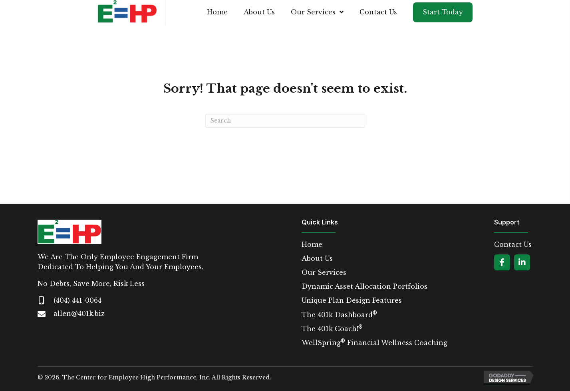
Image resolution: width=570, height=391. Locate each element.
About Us (317, 258)
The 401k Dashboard (339, 315)
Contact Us (513, 244)
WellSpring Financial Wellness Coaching (374, 343)
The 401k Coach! (332, 329)
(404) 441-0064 (77, 300)
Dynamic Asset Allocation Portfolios (364, 286)
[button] (502, 262)
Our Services (324, 272)
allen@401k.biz (79, 314)
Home (312, 244)
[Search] (285, 121)
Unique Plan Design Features (352, 300)
